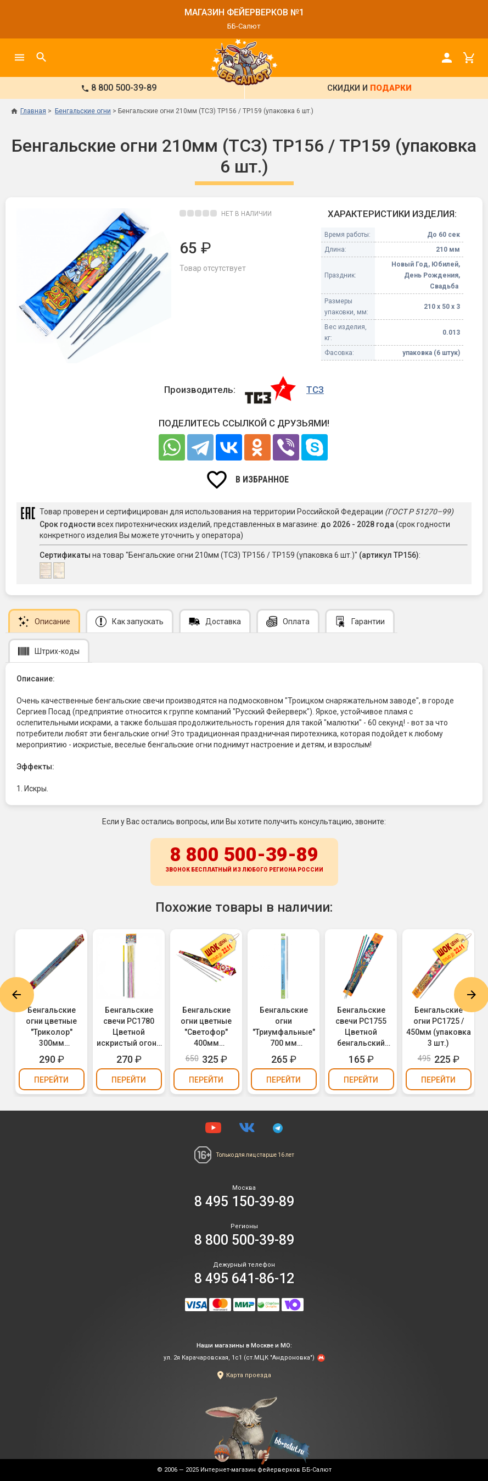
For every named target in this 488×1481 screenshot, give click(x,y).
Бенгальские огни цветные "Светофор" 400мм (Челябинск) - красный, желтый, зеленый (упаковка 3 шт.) (206, 1027)
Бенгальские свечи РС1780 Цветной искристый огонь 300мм (129, 1027)
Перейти (51, 1079)
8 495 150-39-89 (244, 1202)
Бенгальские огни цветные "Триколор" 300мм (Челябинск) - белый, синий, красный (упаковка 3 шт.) (51, 1027)
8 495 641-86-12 (244, 1278)
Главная (28, 111)
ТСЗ (315, 389)
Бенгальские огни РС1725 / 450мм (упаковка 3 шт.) (438, 1026)
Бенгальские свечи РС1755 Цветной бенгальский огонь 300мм (360, 1027)
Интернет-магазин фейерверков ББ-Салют (266, 1469)
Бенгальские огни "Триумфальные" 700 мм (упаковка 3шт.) (284, 1027)
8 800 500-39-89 (244, 860)
